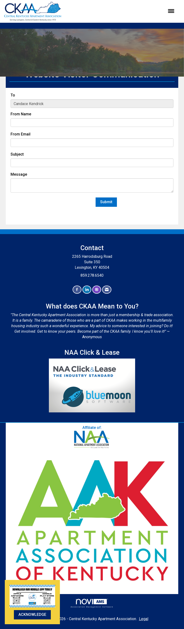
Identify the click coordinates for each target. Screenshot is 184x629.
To (13, 95)
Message (19, 174)
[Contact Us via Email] (106, 290)
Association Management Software (92, 603)
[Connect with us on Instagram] (96, 290)
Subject (17, 154)
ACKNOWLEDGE (32, 614)
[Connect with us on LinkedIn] (86, 290)
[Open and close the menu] (120, 11)
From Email (20, 134)
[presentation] (47, 206)
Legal (143, 619)
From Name (21, 114)
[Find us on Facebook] (77, 290)
